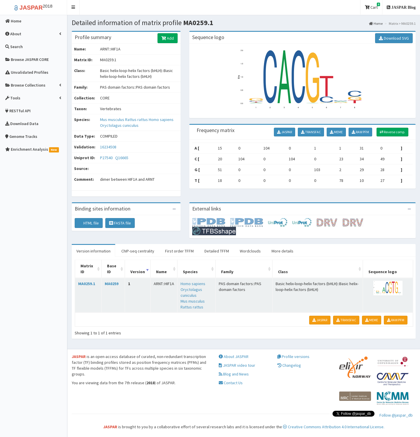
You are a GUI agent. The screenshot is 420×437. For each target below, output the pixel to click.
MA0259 (111, 283)
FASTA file (120, 223)
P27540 (106, 157)
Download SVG (394, 38)
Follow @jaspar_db (396, 415)
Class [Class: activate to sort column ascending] (283, 271)
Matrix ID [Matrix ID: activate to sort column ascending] (86, 268)
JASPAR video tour (237, 365)
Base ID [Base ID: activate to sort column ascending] (111, 268)
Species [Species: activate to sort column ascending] (190, 271)
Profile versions (293, 356)
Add (167, 38)
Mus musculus (112, 119)
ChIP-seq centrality (137, 251)
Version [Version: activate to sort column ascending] (137, 271)
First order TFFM (179, 251)
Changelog (289, 365)
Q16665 (122, 157)
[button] (73, 7)
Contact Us (231, 382)
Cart (372, 6)
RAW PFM (360, 132)
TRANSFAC (311, 132)
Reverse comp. (392, 132)
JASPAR (284, 132)
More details (282, 251)
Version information (93, 251)
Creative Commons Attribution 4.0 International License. (333, 426)
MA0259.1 (86, 283)
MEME (336, 132)
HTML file (88, 223)
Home (376, 23)
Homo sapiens (161, 119)
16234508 (108, 147)
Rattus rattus (137, 119)
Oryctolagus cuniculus (119, 125)
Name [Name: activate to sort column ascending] (161, 271)
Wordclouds (250, 251)
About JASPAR (234, 356)
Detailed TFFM (216, 251)
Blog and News (234, 374)
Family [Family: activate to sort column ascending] (227, 271)
